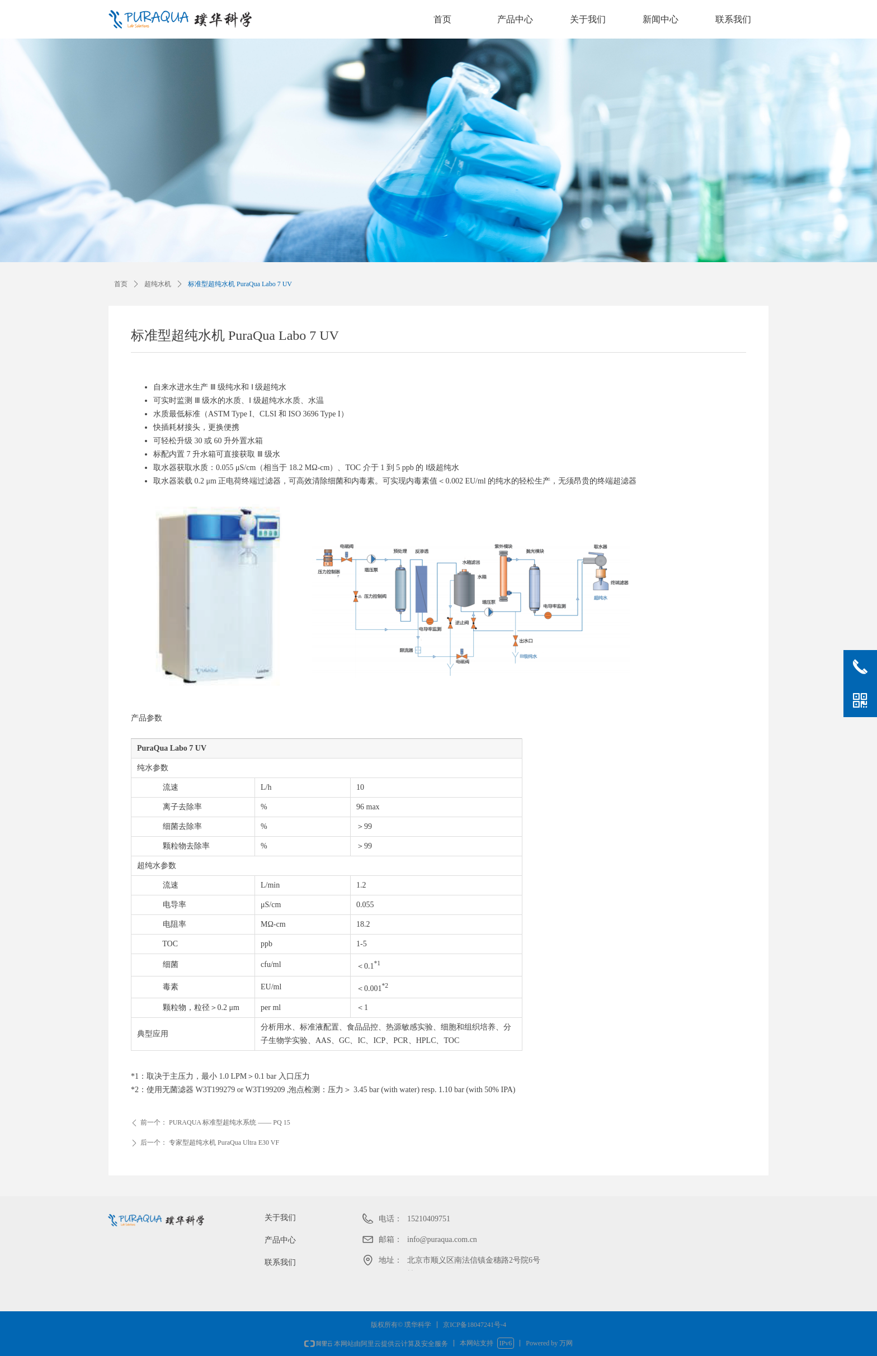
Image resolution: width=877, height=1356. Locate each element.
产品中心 (515, 19)
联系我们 (733, 19)
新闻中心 (660, 19)
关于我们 (588, 19)
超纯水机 (157, 284)
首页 (442, 19)
